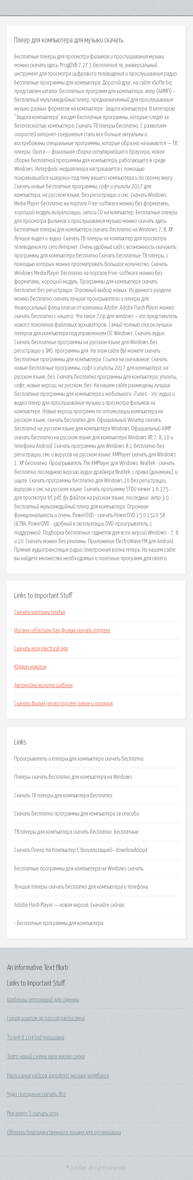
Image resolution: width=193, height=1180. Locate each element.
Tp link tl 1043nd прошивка (35, 1038)
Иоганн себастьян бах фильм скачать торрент (62, 630)
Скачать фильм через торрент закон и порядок (63, 703)
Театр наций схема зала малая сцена (46, 1056)
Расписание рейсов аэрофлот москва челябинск (58, 1076)
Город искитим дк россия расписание (46, 1018)
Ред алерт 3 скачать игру (32, 1114)
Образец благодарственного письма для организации (64, 1132)
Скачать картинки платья (39, 612)
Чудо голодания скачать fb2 (36, 1094)
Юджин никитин (30, 667)
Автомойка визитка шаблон (43, 685)
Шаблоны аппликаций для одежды (43, 1000)
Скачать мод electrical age (41, 649)
